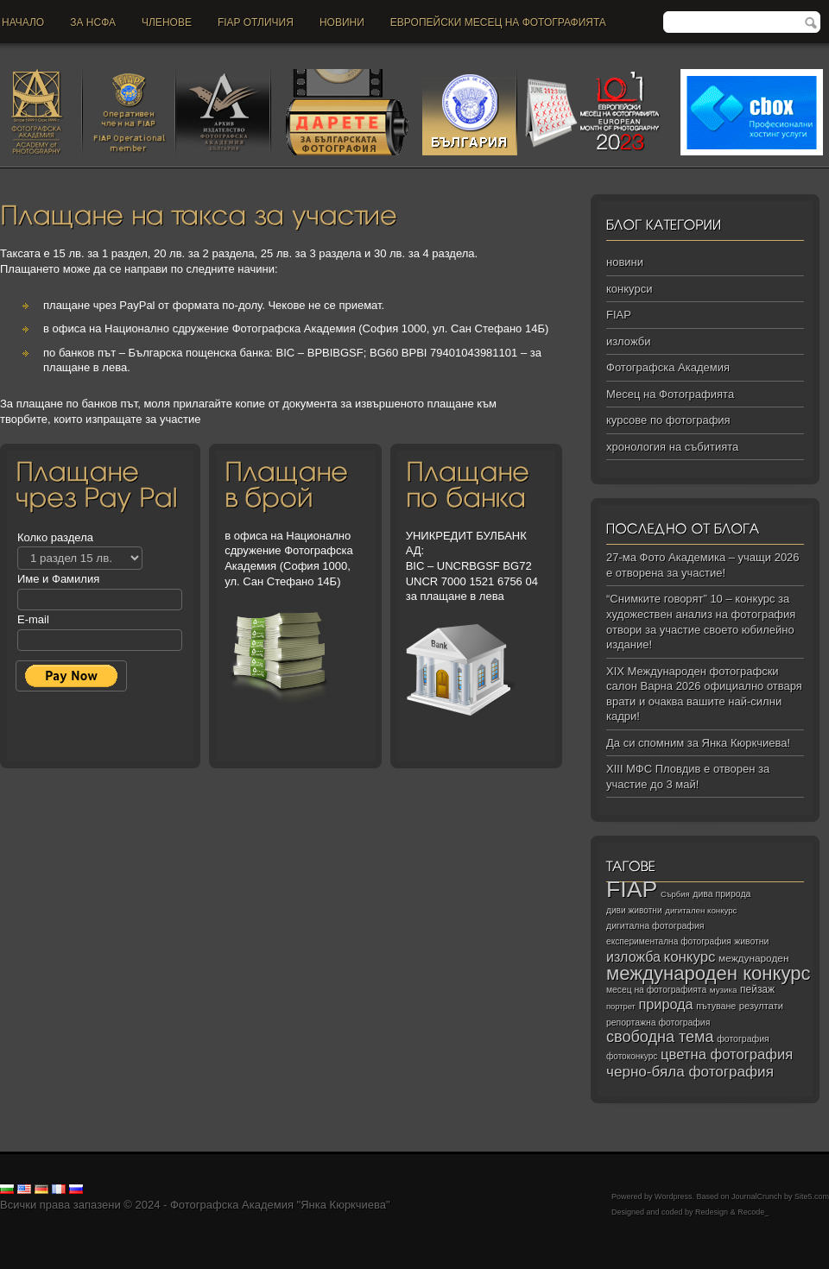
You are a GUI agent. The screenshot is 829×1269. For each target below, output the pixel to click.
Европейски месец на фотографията (498, 22)
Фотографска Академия (668, 367)
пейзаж (757, 989)
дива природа (721, 893)
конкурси (629, 288)
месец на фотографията (656, 989)
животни (751, 941)
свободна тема (660, 1036)
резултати (761, 1006)
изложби (628, 341)
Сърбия (675, 894)
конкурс (690, 957)
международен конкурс (708, 973)
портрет (621, 1006)
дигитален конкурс (701, 910)
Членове (167, 22)
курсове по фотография (668, 420)
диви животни (634, 910)
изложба (633, 956)
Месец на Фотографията (670, 394)
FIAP (618, 314)
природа (665, 1004)
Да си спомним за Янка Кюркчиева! (698, 742)
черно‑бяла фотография (690, 1072)
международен (753, 958)
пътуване (716, 1006)
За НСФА (93, 22)
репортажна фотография (658, 1022)
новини (342, 22)
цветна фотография (727, 1054)
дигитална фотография (655, 925)
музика (723, 989)
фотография (743, 1038)
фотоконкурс (631, 1056)
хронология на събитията (672, 446)
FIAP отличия (256, 22)
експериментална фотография (668, 941)
